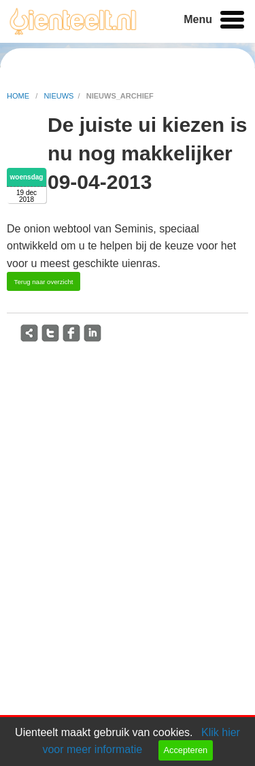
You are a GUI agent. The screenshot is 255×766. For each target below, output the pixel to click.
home (19, 96)
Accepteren (185, 750)
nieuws (58, 96)
